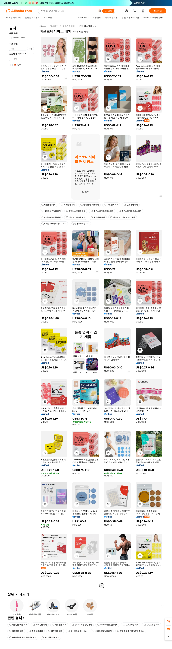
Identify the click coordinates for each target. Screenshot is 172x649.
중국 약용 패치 (16, 631)
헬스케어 (54, 26)
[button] (99, 11)
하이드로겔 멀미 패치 (77, 631)
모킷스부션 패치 (130, 625)
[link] (168, 622)
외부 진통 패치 (40, 625)
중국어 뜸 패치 (98, 217)
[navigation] (21, 306)
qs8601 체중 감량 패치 (82, 625)
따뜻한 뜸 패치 (48, 205)
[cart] (135, 11)
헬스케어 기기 (69, 26)
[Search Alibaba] (68, 10)
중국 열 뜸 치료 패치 (89, 205)
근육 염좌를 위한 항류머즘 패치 (130, 631)
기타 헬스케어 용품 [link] (87, 26)
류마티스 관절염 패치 (51, 211)
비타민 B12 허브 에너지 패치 (122, 217)
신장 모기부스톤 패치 (51, 217)
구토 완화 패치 (111, 205)
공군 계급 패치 (55, 631)
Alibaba (43, 26)
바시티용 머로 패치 (50, 637)
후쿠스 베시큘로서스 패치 (102, 211)
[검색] (108, 11)
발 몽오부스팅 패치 (80, 224)
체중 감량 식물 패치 (18, 625)
